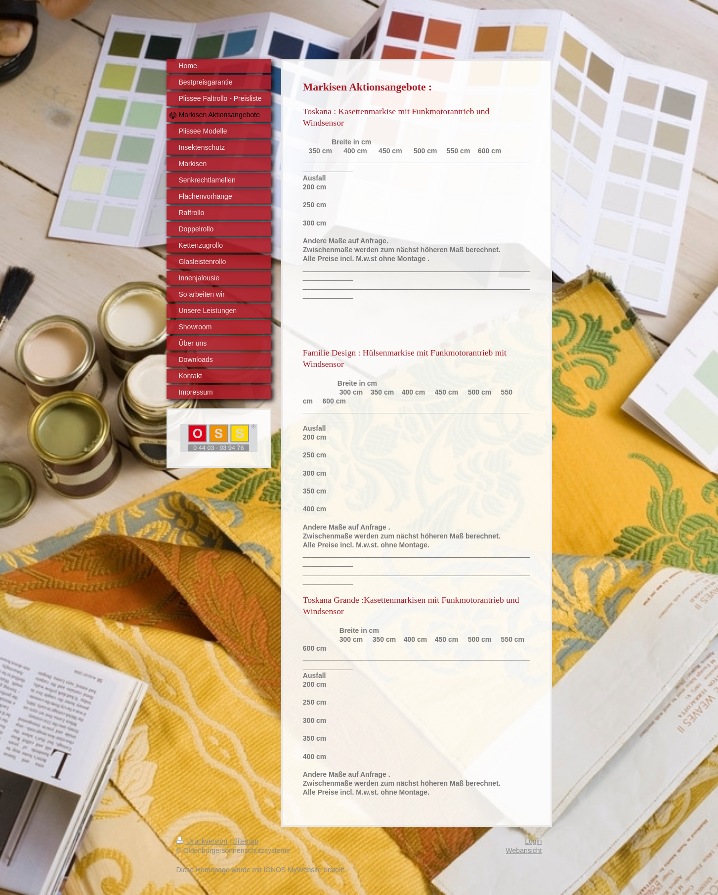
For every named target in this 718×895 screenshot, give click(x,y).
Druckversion (202, 841)
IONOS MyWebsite (292, 870)
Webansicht (524, 850)
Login (533, 841)
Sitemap (245, 841)
